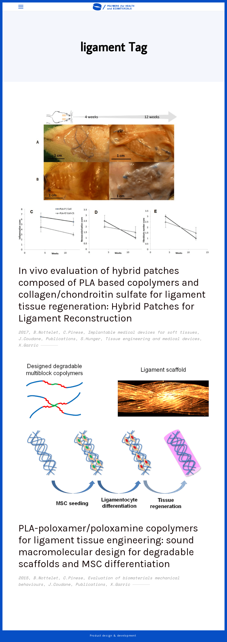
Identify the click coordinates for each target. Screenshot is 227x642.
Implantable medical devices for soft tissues (142, 332)
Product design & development (113, 635)
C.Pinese (73, 332)
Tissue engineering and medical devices (152, 339)
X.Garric (28, 345)
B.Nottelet (45, 332)
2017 (23, 332)
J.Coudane (29, 339)
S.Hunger (90, 339)
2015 (23, 578)
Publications (60, 339)
